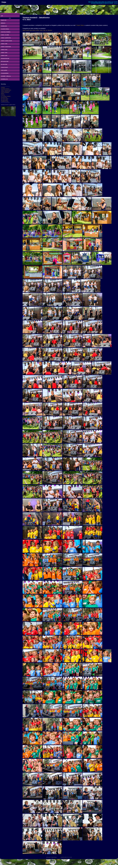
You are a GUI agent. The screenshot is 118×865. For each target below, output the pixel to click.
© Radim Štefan (80, 25)
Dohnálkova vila (4, 79)
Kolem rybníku (4, 70)
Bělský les (3, 23)
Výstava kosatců (4, 67)
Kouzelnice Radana (5, 28)
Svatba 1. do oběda (5, 34)
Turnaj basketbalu (4, 73)
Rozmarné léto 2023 (5, 58)
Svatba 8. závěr (4, 55)
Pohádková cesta (4, 101)
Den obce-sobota (4, 98)
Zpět (2, 15)
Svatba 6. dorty (4, 49)
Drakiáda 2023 (4, 26)
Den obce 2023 (4, 64)
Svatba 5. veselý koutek (6, 46)
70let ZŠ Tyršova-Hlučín (6, 90)
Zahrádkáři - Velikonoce (6, 76)
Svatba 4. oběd (4, 43)
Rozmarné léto (4, 97)
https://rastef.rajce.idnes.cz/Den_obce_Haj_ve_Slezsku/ (37, 30)
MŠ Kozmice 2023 (4, 61)
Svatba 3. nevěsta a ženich (6, 40)
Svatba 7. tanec (4, 52)
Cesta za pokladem (5, 92)
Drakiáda (3, 87)
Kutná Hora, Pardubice (5, 31)
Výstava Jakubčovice (5, 91)
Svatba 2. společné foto (6, 37)
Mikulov (2, 93)
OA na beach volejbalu (6, 96)
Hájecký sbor (3, 20)
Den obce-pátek (4, 100)
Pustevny (3, 95)
